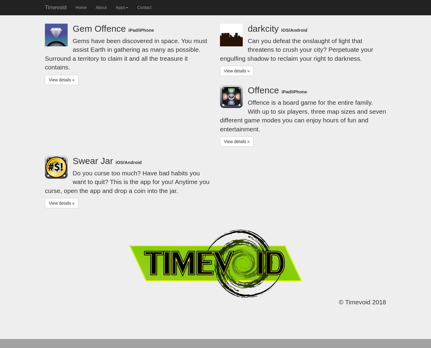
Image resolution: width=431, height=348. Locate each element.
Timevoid (55, 7)
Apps (122, 7)
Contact (144, 7)
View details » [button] (62, 79)
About (101, 7)
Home (80, 7)
